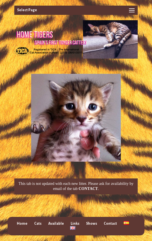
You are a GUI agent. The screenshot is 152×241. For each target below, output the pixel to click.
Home (22, 224)
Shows (91, 224)
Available (56, 224)
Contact (110, 224)
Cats (38, 224)
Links (75, 224)
